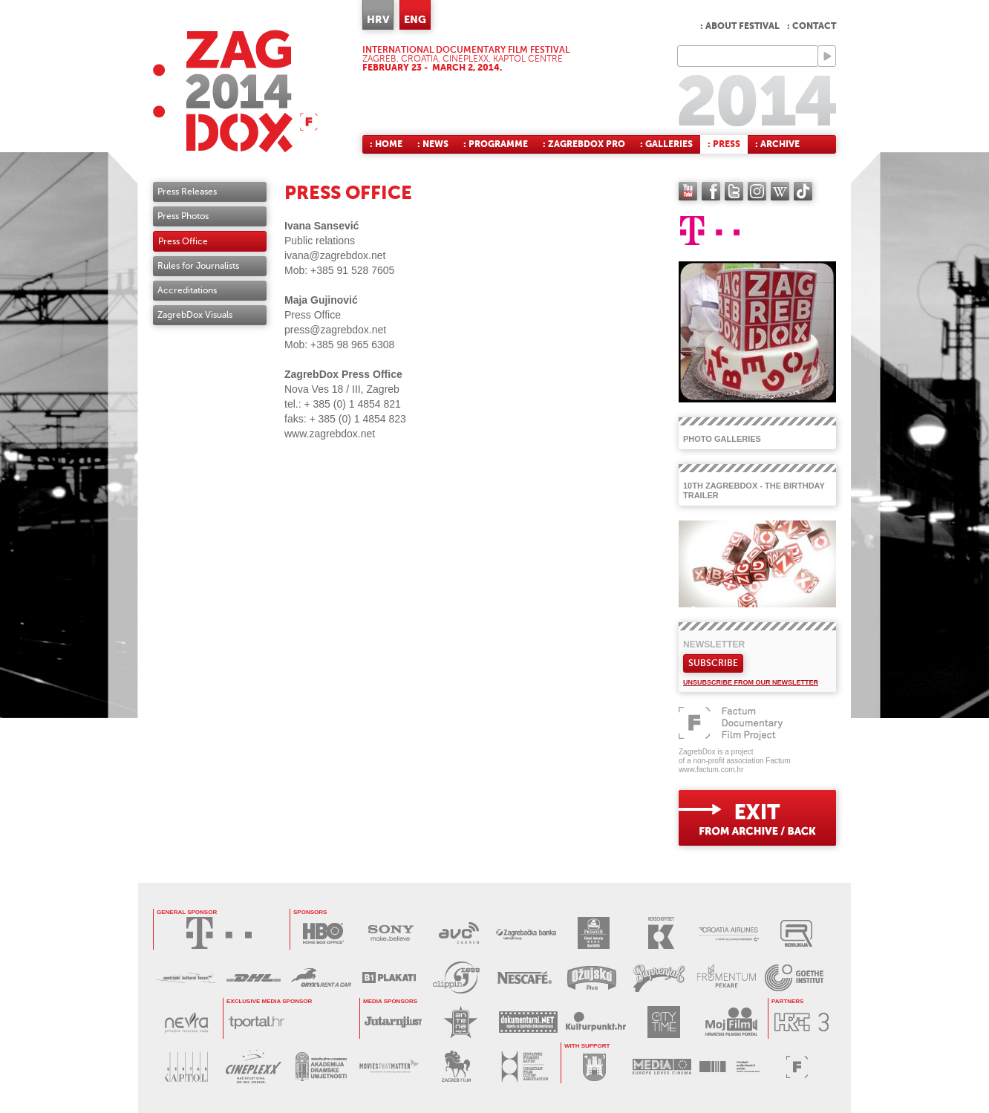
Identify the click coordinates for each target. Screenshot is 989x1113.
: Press (724, 144)
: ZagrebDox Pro (584, 144)
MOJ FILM (731, 1022)
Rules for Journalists (198, 266)
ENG (415, 19)
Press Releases (187, 191)
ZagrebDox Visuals (194, 315)
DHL (253, 977)
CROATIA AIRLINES (729, 933)
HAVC (729, 1066)
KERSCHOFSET (661, 933)
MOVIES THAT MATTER (389, 1066)
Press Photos (183, 216)
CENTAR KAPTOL (186, 1066)
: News (432, 144)
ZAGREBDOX (235, 91)
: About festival (740, 26)
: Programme (495, 144)
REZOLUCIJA (796, 933)
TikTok (803, 191)
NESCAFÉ (524, 977)
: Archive (777, 144)
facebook (711, 191)
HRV (378, 19)
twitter (734, 191)
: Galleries (666, 144)
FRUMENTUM (726, 977)
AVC (458, 933)
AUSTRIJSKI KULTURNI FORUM (186, 977)
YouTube (688, 191)
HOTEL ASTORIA (594, 933)
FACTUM (797, 1066)
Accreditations (187, 290)
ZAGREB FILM (456, 1066)
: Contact (811, 26)
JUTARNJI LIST (393, 1022)
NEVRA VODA (186, 1022)
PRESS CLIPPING (456, 977)
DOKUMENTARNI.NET (528, 1022)
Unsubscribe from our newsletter (750, 682)
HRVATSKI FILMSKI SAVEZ (524, 1066)
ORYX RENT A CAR (321, 977)
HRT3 (801, 1022)
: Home (386, 144)
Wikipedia (780, 191)
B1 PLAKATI (389, 977)
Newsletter (714, 644)
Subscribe (713, 663)
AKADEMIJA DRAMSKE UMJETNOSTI (321, 1066)
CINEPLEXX (253, 1066)
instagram (757, 191)
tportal (256, 1022)
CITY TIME (663, 1022)
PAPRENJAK (659, 977)
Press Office (183, 241)
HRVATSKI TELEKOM (219, 933)
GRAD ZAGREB (594, 1066)
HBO (323, 933)
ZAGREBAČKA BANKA (526, 933)
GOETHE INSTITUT (794, 977)
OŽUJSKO (591, 977)
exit (757, 818)
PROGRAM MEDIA (662, 1066)
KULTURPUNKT (596, 1022)
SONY (391, 933)
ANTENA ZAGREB (461, 1022)
